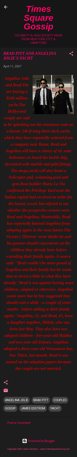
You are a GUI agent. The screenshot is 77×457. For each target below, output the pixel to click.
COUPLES (60, 400)
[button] (71, 54)
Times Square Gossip (38, 17)
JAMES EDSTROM (33, 408)
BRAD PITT (40, 400)
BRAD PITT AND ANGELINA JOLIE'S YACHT (29, 55)
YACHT (55, 408)
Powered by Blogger (38, 441)
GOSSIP (10, 408)
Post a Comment (19, 423)
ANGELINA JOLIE (16, 400)
